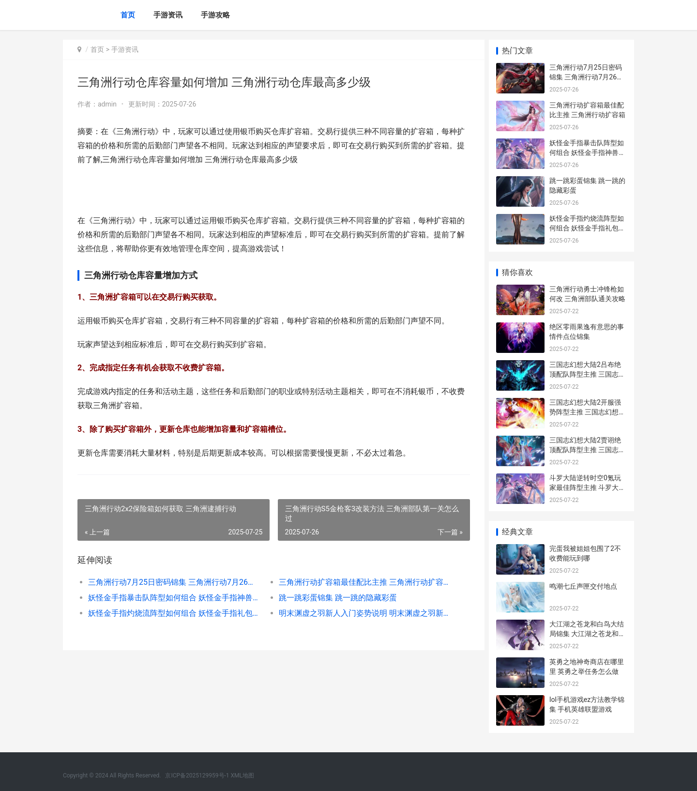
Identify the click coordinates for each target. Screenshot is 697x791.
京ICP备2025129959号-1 (197, 775)
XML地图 (242, 775)
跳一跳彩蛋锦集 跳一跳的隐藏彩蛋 (335, 597)
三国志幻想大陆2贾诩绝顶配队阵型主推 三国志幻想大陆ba (587, 449)
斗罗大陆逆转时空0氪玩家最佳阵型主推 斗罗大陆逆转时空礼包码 (587, 487)
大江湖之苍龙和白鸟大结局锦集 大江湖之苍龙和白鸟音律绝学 (587, 633)
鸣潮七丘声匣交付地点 (583, 586)
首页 (128, 15)
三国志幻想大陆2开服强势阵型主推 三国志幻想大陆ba (587, 411)
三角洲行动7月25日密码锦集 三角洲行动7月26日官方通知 (172, 582)
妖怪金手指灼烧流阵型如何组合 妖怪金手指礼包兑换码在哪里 (172, 613)
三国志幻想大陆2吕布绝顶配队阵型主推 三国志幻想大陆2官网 (587, 374)
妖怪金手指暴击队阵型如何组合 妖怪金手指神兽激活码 (172, 597)
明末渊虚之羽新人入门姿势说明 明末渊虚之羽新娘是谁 (360, 613)
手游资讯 (167, 15)
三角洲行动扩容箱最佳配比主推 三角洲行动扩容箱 (360, 582)
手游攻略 (215, 15)
